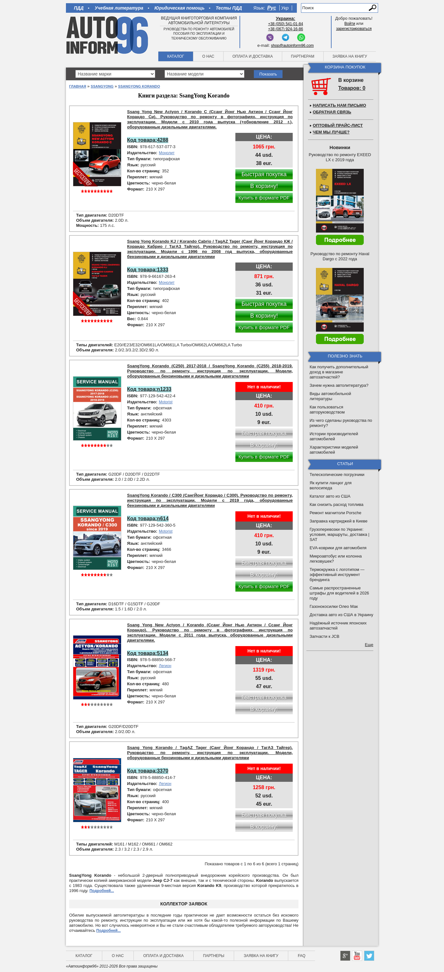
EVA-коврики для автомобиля (338, 547)
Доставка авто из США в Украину (341, 614)
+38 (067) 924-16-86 (285, 29)
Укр (285, 8)
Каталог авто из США (330, 496)
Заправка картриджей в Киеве (339, 521)
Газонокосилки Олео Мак (334, 606)
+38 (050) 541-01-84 (285, 24)
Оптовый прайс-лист (338, 125)
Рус (271, 8)
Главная (77, 86)
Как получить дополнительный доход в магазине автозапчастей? (339, 371)
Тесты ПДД (229, 8)
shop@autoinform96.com (292, 45)
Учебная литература (119, 8)
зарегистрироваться (354, 28)
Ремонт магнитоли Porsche (336, 512)
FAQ (301, 956)
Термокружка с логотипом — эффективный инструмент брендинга (337, 574)
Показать (268, 74)
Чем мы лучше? (331, 132)
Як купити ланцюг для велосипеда (331, 485)
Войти (349, 23)
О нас (208, 56)
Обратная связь (332, 112)
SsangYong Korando (139, 86)
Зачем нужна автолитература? (339, 385)
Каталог (175, 56)
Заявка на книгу (350, 56)
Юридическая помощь (179, 8)
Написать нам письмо (339, 105)
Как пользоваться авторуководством (327, 409)
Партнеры (214, 956)
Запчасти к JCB (324, 636)
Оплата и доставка (253, 56)
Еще (369, 644)
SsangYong (102, 86)
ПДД (78, 8)
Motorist (166, 402)
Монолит (167, 153)
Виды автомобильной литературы (330, 396)
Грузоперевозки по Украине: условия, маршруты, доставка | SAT (339, 534)
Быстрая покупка (264, 174)
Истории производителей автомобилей (334, 436)
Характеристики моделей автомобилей (334, 450)
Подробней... (102, 891)
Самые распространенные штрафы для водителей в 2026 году (339, 593)
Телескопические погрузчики (337, 474)
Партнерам (302, 56)
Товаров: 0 (351, 88)
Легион (165, 666)
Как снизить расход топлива (336, 504)
